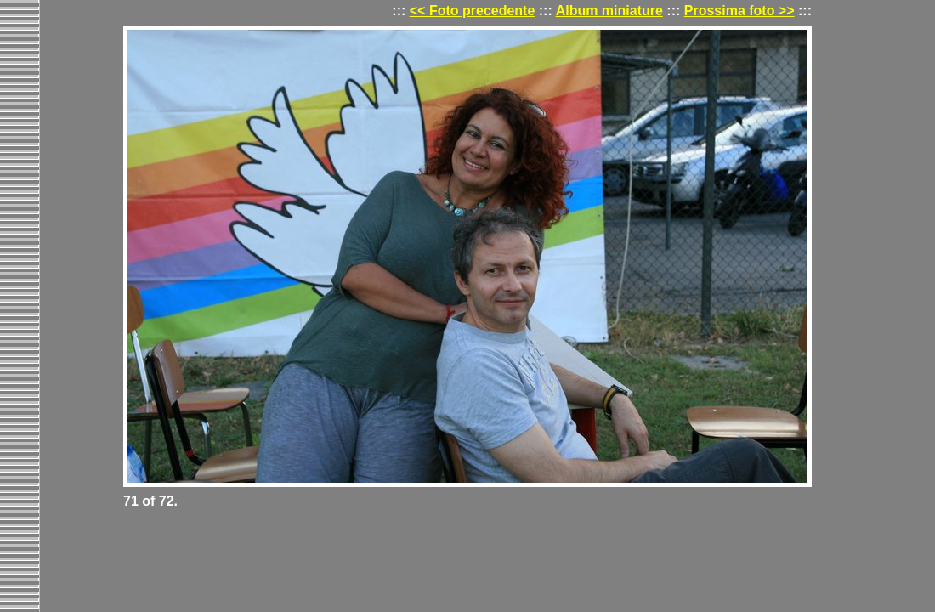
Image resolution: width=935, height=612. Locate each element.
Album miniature (609, 10)
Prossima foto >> (739, 10)
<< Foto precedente (473, 10)
